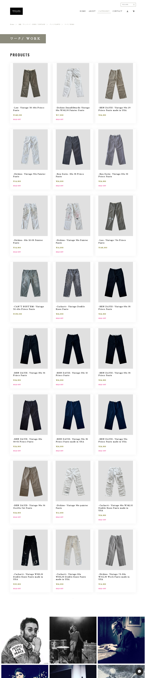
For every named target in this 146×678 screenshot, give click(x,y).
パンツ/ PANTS (55, 24)
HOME (83, 11)
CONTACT (117, 11)
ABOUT (92, 11)
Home (12, 24)
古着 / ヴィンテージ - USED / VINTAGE (32, 24)
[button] (25, 650)
